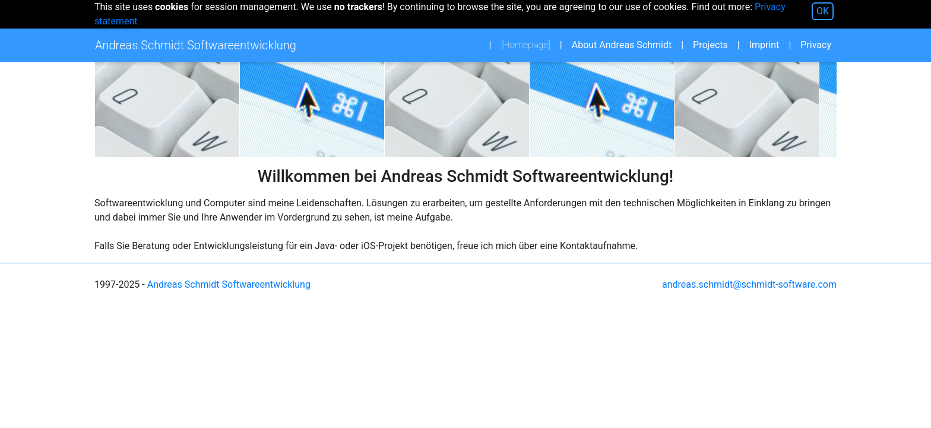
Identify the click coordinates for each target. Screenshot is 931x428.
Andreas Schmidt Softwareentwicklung (229, 284)
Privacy (815, 45)
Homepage (529, 44)
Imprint (764, 45)
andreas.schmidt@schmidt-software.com (749, 284)
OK (822, 11)
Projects (710, 45)
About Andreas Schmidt (622, 45)
